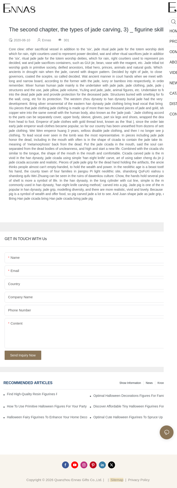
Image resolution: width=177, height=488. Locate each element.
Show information (130, 383)
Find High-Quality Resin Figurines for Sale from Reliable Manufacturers (32, 394)
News (149, 383)
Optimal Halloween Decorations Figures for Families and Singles (133, 396)
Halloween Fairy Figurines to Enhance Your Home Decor (47, 417)
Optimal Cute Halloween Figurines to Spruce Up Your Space (133, 417)
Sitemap (116, 480)
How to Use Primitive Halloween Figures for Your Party (47, 406)
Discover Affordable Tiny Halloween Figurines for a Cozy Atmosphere (133, 406)
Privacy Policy (139, 480)
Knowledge (164, 383)
